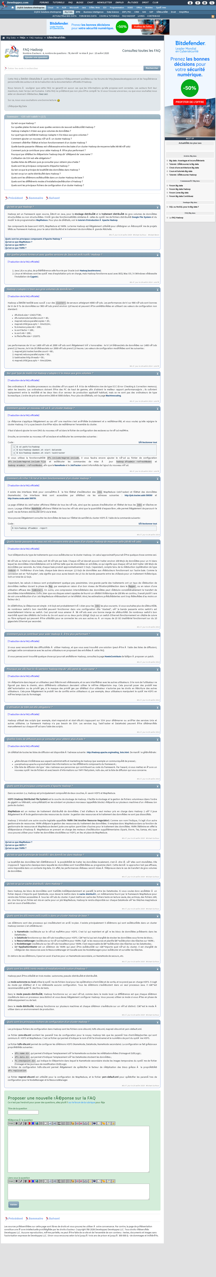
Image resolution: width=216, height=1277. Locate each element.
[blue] (33, 1123)
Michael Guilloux (139, 235)
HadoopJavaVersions (90, 270)
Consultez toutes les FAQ (141, 51)
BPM (78, 12)
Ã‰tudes (132, 2)
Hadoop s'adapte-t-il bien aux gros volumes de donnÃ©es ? (41, 131)
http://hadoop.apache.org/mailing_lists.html (108, 752)
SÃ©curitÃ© (162, 12)
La (176, 218)
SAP (151, 12)
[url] (37, 1123)
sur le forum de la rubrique (82, 1102)
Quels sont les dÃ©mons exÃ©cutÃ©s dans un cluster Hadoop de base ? (47, 177)
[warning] (90, 1123)
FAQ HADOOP (128, 16)
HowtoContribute (113, 656)
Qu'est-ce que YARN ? (15, 248)
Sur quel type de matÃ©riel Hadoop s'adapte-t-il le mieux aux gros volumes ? (49, 135)
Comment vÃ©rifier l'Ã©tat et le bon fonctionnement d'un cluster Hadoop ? (49, 143)
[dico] (85, 1123)
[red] (30, 1123)
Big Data (68, 12)
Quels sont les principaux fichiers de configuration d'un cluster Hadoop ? (47, 185)
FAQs (22, 37)
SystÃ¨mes (161, 8)
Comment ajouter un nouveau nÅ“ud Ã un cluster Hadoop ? (41, 139)
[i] (21, 1123)
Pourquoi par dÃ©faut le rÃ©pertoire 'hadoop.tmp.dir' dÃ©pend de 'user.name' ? (51, 154)
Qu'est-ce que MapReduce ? (18, 242)
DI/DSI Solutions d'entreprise (30, 8)
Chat (90, 2)
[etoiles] (113, 1123)
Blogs (80, 2)
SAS (144, 12)
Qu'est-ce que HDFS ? (15, 245)
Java (84, 8)
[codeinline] (55, 1123)
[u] (26, 1123)
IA (58, 8)
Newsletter (104, 2)
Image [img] (10, 1123)
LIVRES (141, 16)
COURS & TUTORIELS (109, 16)
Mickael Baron (153, 235)
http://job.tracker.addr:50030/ (138, 495)
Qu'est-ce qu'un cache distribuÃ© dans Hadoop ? (36, 174)
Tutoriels (58, 2)
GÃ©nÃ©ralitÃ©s (56, 37)
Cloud (50, 8)
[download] (109, 1123)
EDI (104, 8)
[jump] (104, 1123)
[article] (99, 1123)
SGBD (130, 8)
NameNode (60, 465)
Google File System (141, 217)
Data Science (113, 12)
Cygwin (33, 277)
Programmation (117, 8)
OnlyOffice (184, 12)
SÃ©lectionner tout (148, 442)
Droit (145, 2)
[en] (81, 1123)
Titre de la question (23, 1110)
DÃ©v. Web (94, 8)
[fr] (77, 1123)
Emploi (119, 2)
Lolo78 (156, 282)
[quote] (46, 1123)
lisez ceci (43, 94)
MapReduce (42, 220)
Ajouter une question (36, 57)
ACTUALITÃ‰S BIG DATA (64, 16)
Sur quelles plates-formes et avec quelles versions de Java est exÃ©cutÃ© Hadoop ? (53, 127)
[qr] (94, 1123)
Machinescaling (113, 396)
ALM (64, 8)
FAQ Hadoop (36, 37)
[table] (41, 1123)
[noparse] (73, 1123)
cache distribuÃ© (87, 894)
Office (139, 8)
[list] (64, 1123)
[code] (50, 1123)
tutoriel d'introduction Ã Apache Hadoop (97, 220)
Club (155, 2)
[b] (17, 1123)
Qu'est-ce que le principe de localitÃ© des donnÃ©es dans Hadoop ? (45, 170)
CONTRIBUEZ (153, 16)
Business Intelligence (93, 12)
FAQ (70, 2)
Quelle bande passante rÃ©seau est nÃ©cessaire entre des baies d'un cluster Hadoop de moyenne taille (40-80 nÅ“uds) (70, 146)
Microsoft (74, 8)
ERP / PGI (126, 12)
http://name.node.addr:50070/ (22, 498)
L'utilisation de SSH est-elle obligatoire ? (31, 158)
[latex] (59, 1123)
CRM (136, 12)
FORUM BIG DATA (88, 16)
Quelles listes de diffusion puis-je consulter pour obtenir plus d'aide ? (45, 162)
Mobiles (149, 8)
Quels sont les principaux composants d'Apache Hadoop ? (40, 166)
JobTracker (75, 465)
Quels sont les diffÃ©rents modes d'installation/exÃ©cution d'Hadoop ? (47, 181)
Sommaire (12, 116)
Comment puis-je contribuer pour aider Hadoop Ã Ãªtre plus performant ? (48, 150)
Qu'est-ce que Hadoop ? (23, 123)
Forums (44, 2)
